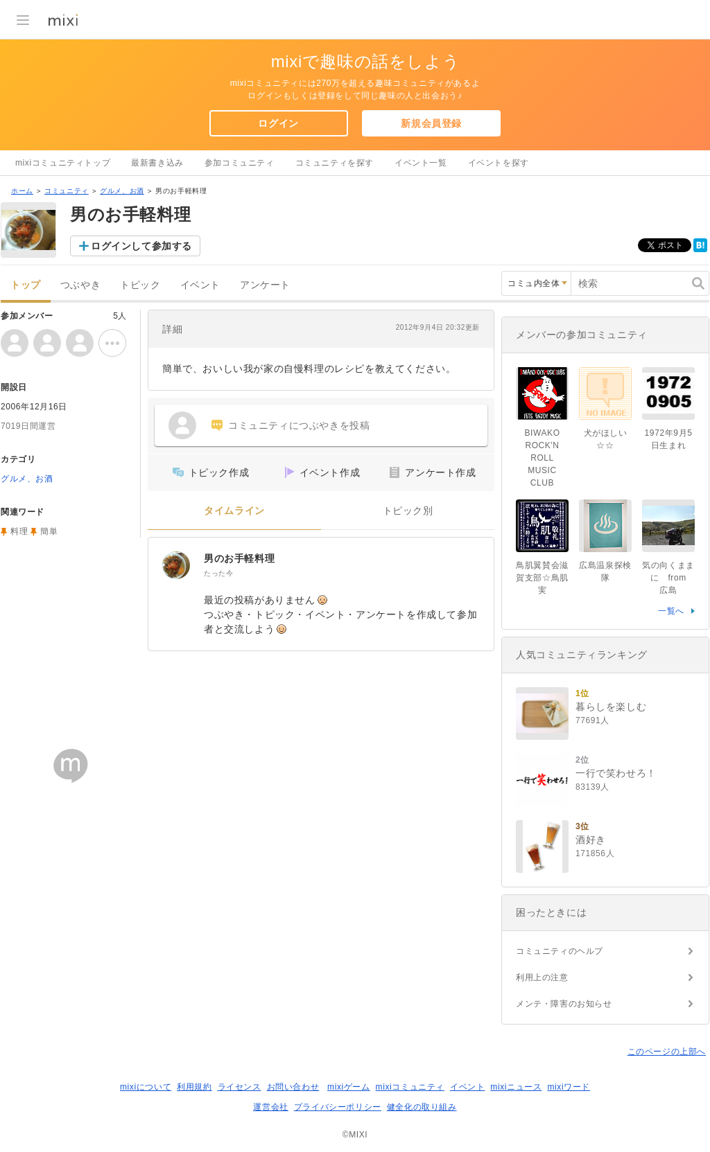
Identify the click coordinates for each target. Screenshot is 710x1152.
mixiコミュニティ (410, 1087)
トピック (140, 285)
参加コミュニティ (240, 163)
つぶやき (80, 285)
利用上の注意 (542, 977)
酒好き (590, 839)
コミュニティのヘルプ (559, 951)
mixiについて (145, 1087)
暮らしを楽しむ (610, 706)
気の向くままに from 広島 (668, 577)
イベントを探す (498, 163)
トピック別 (408, 511)
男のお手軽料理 (239, 558)
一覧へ (671, 611)
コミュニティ (66, 191)
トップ (25, 285)
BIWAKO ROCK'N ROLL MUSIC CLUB (542, 458)
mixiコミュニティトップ (62, 163)
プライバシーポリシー (337, 1107)
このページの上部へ (666, 1051)
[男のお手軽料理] (176, 565)
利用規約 (194, 1087)
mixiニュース (516, 1087)
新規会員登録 (431, 123)
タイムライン (234, 511)
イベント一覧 (421, 163)
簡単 (49, 531)
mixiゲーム (348, 1087)
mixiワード (568, 1087)
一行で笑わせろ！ (616, 773)
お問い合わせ (293, 1087)
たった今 (218, 573)
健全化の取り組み (422, 1107)
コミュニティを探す (334, 163)
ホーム (22, 191)
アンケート (265, 285)
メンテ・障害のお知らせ (564, 1004)
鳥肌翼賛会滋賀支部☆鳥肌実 (542, 577)
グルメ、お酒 (122, 191)
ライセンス (239, 1087)
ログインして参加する (141, 245)
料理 (19, 531)
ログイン (278, 123)
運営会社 (270, 1107)
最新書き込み (157, 163)
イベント (200, 285)
